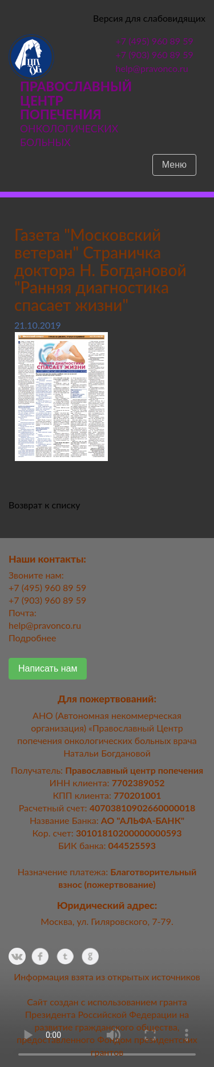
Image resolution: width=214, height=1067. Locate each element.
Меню (174, 164)
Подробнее (32, 637)
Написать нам (47, 668)
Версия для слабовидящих (149, 18)
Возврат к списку (44, 504)
